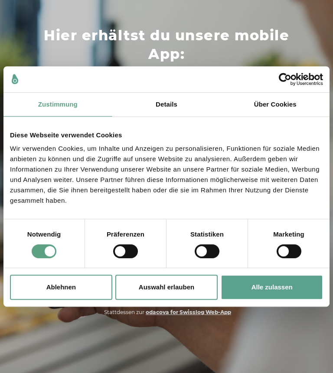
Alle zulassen (272, 287)
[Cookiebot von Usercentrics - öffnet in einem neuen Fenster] (285, 79)
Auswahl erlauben (166, 287)
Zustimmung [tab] (58, 104)
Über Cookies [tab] (275, 104)
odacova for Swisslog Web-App (188, 312)
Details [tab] (166, 104)
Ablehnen (61, 287)
